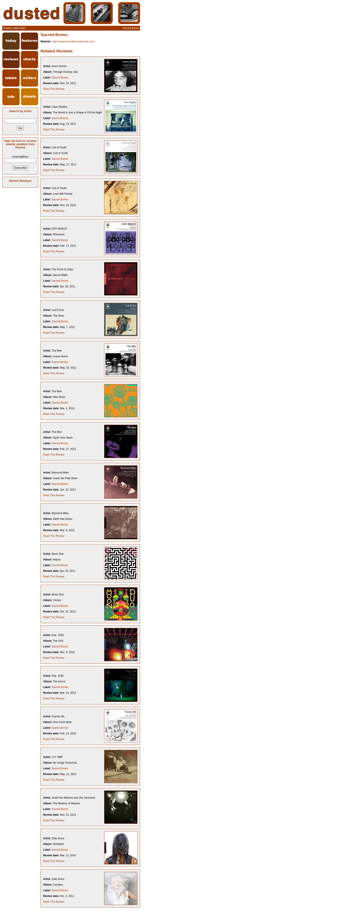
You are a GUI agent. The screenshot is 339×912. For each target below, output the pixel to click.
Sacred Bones (60, 77)
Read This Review (53, 88)
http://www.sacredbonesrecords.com (73, 41)
